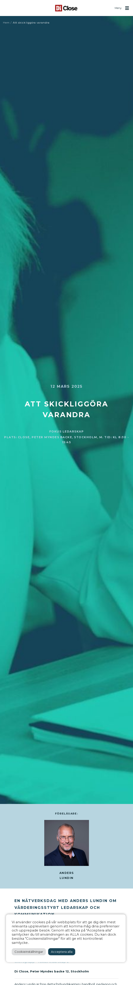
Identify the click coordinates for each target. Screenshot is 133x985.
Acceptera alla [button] (61, 951)
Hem (6, 22)
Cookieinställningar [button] (28, 951)
